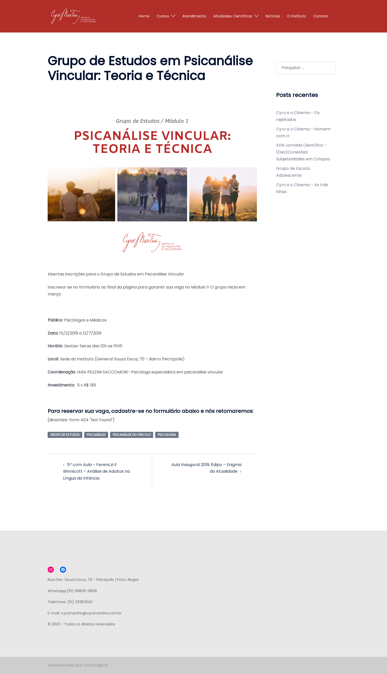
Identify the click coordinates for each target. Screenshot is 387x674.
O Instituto (296, 16)
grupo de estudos (65, 435)
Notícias (273, 16)
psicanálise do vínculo (132, 435)
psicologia (167, 435)
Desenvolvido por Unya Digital (78, 665)
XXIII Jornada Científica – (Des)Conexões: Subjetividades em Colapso (303, 152)
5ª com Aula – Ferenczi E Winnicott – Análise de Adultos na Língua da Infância (96, 471)
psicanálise (96, 435)
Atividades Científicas (232, 16)
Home (144, 16)
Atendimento (194, 16)
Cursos (163, 16)
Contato (320, 16)
